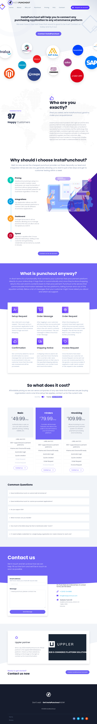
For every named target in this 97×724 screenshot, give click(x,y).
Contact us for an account (48, 253)
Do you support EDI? (16, 509)
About (19, 7)
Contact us (20, 468)
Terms (11, 717)
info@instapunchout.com (68, 596)
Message (13, 589)
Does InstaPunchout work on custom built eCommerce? (28, 493)
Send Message (27, 612)
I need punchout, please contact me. (27, 599)
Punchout (37, 7)
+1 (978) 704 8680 (66, 592)
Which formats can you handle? (20, 518)
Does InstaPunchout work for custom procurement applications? (31, 501)
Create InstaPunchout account (77, 672)
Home (11, 7)
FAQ (54, 7)
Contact (62, 7)
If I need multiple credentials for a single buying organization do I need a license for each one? (40, 534)
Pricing (46, 7)
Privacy (11, 720)
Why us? (28, 7)
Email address (15, 579)
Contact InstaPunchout (48, 34)
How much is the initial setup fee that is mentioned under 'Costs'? (30, 526)
